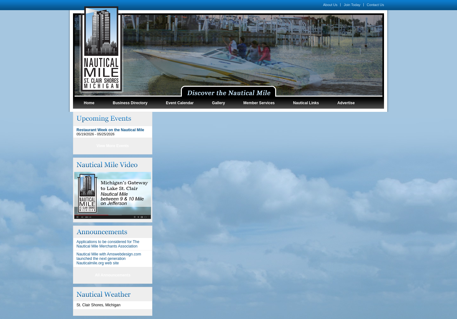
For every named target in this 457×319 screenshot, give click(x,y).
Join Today (352, 5)
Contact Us (375, 5)
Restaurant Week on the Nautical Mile (110, 130)
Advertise (346, 103)
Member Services (259, 103)
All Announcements (112, 275)
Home (89, 103)
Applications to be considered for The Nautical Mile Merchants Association (107, 244)
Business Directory (130, 103)
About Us (330, 5)
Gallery (218, 103)
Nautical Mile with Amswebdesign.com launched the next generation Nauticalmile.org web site (108, 258)
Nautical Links (306, 103)
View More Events (112, 146)
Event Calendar (180, 103)
